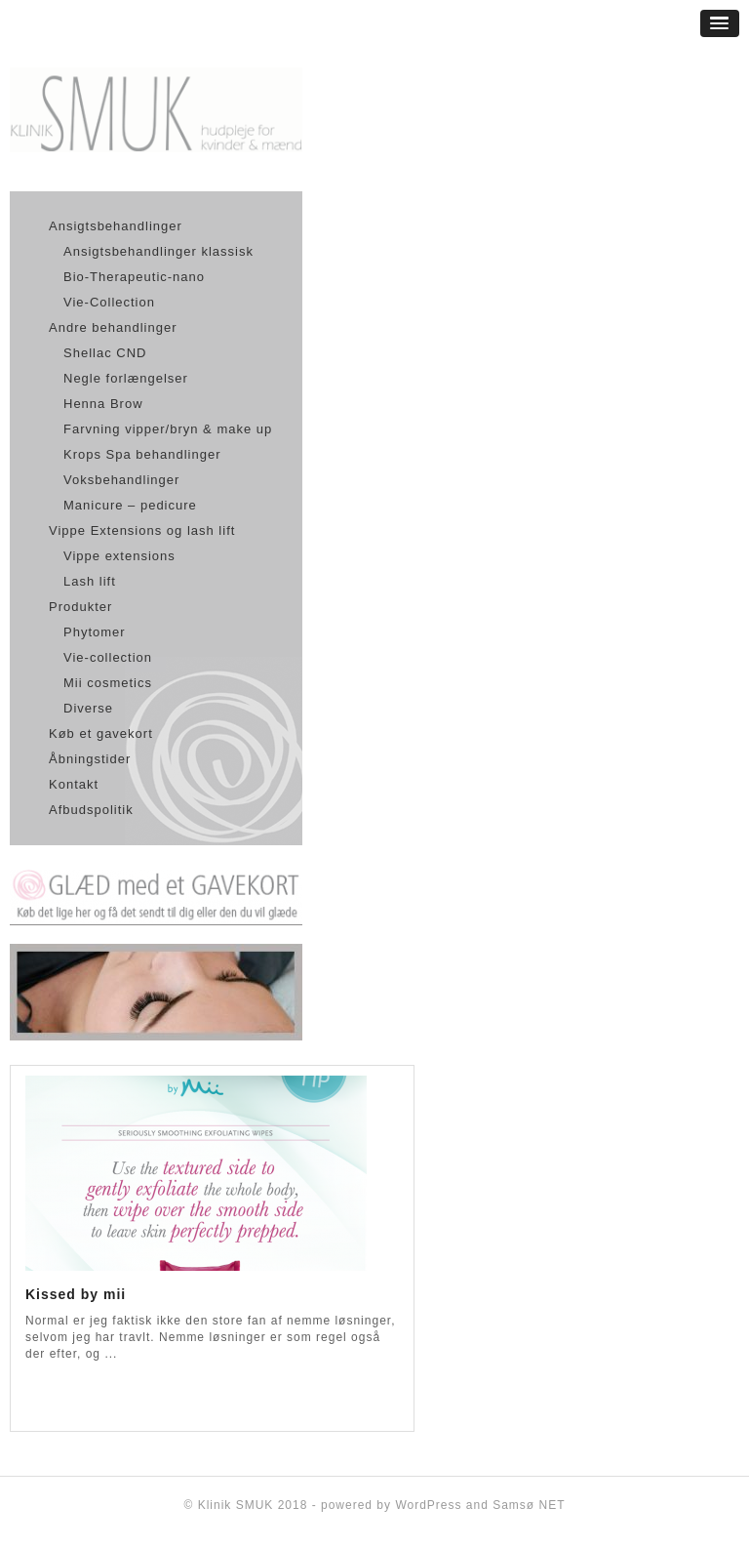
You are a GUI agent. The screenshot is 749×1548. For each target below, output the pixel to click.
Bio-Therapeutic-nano (134, 276)
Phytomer (94, 632)
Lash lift (89, 581)
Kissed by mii (75, 1294)
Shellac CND (104, 353)
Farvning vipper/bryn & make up (167, 429)
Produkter (80, 606)
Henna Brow (103, 403)
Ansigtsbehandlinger (115, 226)
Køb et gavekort (101, 733)
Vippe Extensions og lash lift (142, 530)
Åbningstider (90, 759)
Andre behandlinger (113, 327)
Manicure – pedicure (130, 505)
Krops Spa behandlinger (142, 454)
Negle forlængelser (125, 378)
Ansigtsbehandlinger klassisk (158, 251)
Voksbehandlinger (121, 479)
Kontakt (74, 784)
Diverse (88, 708)
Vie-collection (107, 657)
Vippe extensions (119, 556)
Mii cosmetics (107, 682)
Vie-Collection (109, 302)
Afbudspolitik (91, 809)
